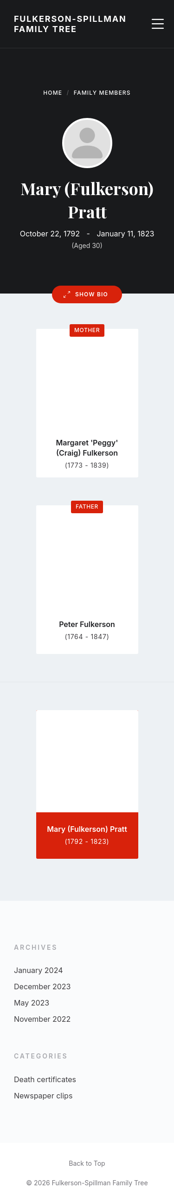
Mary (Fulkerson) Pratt (87, 829)
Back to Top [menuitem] (87, 1163)
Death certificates (45, 1079)
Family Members (102, 92)
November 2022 (42, 1019)
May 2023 (31, 1002)
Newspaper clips (43, 1095)
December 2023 (42, 986)
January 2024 (38, 970)
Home (52, 92)
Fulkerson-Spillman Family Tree (70, 24)
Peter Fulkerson (87, 624)
